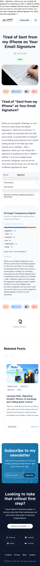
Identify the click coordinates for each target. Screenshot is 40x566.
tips (19, 390)
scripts (24, 386)
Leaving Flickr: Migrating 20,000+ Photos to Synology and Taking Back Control (21, 399)
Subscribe (29, 475)
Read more (12, 427)
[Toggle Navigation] (36, 20)
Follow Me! (24, 20)
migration (12, 386)
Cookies (8, 555)
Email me (10, 537)
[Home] (7, 20)
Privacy (17, 555)
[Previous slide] (6, 355)
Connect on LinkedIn (20, 526)
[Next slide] (12, 355)
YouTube (29, 543)
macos (11, 390)
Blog (24, 555)
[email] (20, 475)
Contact (32, 555)
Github (10, 543)
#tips (20, 59)
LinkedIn (29, 537)
